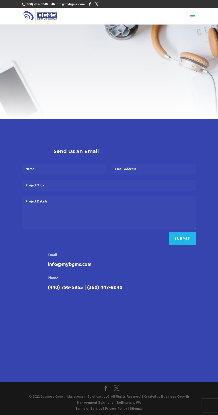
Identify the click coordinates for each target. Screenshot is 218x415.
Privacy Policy (116, 408)
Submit (182, 238)
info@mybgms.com (70, 264)
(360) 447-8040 (36, 4)
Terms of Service (88, 408)
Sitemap (136, 408)
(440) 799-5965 (65, 287)
